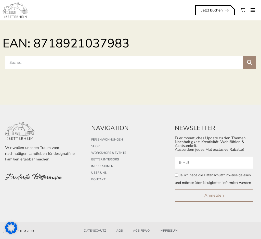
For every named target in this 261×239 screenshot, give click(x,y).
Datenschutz (95, 231)
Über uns (99, 173)
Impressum (168, 231)
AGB (119, 231)
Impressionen (102, 166)
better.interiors (105, 159)
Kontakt (98, 179)
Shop (95, 146)
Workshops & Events (108, 153)
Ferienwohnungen (107, 139)
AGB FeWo (141, 231)
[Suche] (249, 62)
